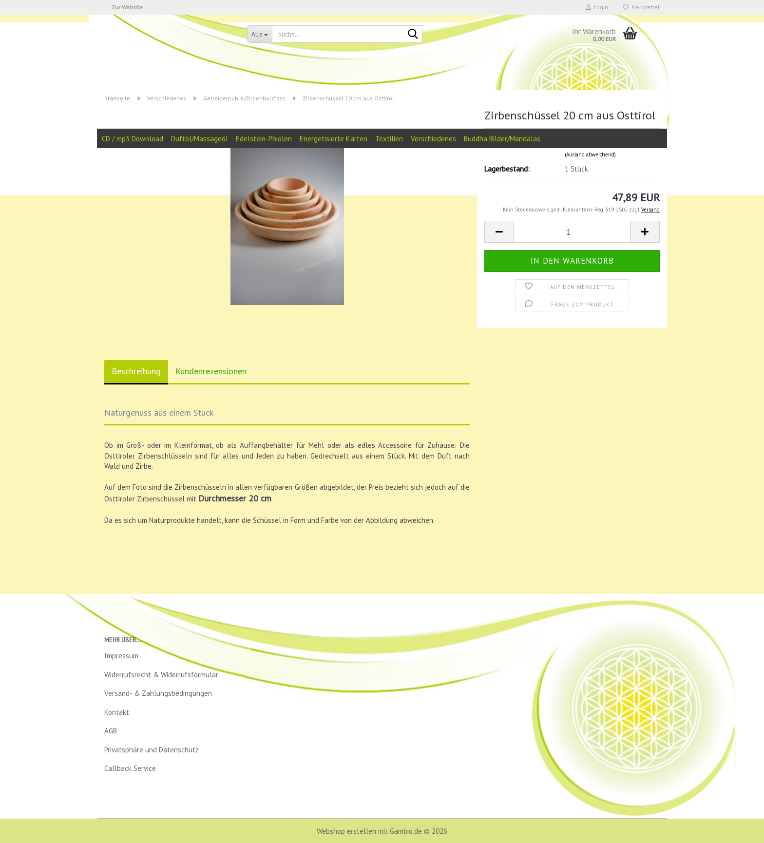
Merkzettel (641, 7)
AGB (110, 730)
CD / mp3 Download (132, 138)
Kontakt (116, 712)
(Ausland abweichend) (590, 154)
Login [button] (597, 7)
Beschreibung (136, 371)
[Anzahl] (572, 232)
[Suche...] (259, 34)
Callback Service (130, 768)
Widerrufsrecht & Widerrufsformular (161, 674)
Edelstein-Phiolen (264, 138)
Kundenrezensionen (211, 371)
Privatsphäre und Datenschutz (151, 749)
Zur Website (127, 7)
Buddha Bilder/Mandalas (502, 138)
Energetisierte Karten (333, 138)
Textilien (389, 138)
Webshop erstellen (346, 831)
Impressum (121, 655)
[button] (499, 232)
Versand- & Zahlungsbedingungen (158, 693)
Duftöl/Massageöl (199, 138)
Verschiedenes (433, 138)
